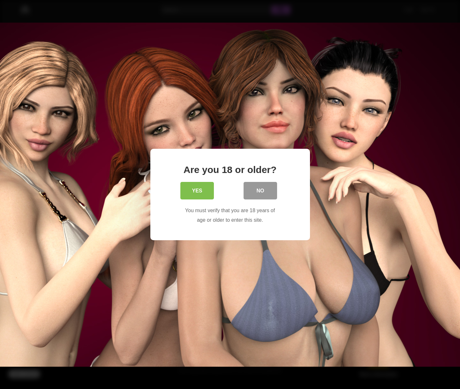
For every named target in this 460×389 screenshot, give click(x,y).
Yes (197, 191)
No (260, 191)
